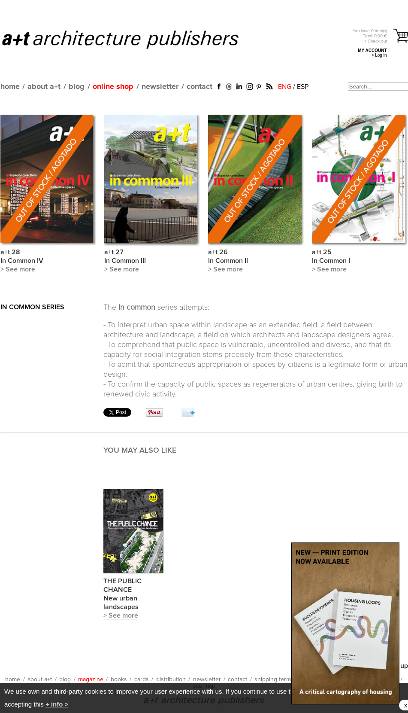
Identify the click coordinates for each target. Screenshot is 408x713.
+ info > (56, 704)
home (10, 87)
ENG (284, 86)
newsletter (160, 87)
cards (141, 679)
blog (77, 87)
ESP (302, 86)
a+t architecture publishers (131, 39)
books (119, 679)
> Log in (379, 55)
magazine (90, 679)
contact (199, 87)
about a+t (43, 87)
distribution (171, 679)
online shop (113, 87)
